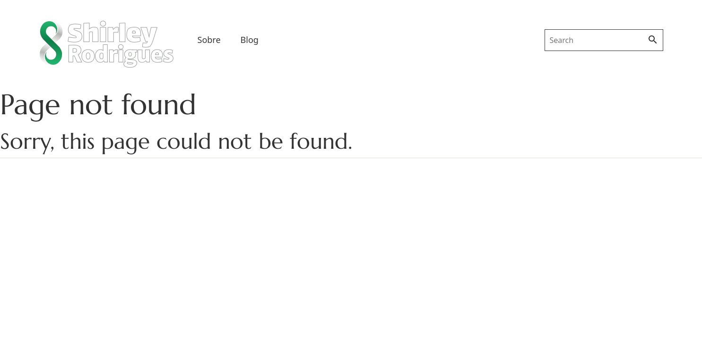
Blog (250, 39)
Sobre (209, 39)
